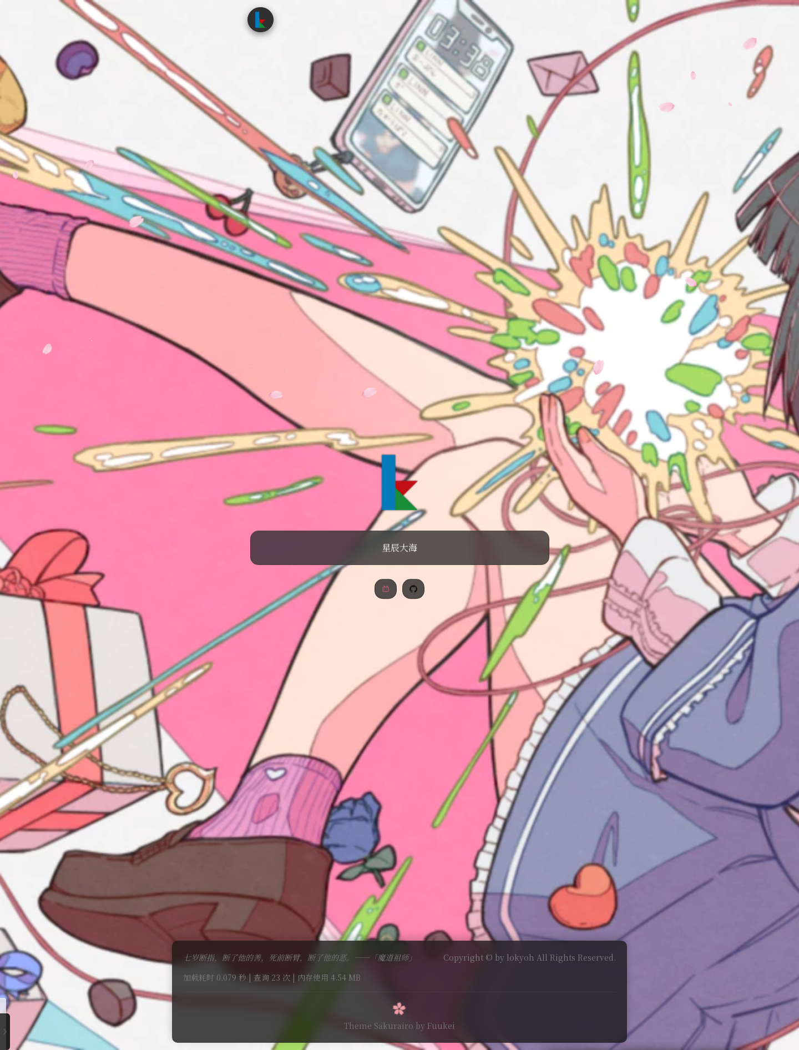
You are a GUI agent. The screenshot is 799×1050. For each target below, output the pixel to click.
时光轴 (399, 19)
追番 (364, 19)
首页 (302, 19)
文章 (333, 19)
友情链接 (442, 19)
